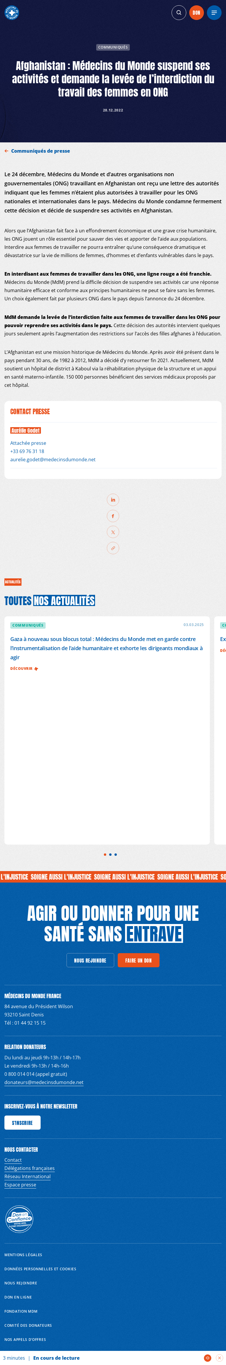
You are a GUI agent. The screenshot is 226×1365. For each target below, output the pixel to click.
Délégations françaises (29, 1168)
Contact (13, 1160)
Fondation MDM (21, 1311)
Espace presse (20, 1184)
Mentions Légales (23, 1254)
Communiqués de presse (41, 151)
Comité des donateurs (28, 1325)
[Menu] (214, 12)
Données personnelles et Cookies (40, 1268)
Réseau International (27, 1176)
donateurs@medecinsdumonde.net (44, 1082)
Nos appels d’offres (25, 1339)
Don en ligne (18, 1297)
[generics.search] (179, 12)
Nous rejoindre (20, 1283)
